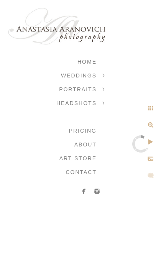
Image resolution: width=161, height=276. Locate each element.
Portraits (78, 89)
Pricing (83, 131)
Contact (81, 172)
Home (87, 62)
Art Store (78, 158)
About (85, 144)
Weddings (79, 75)
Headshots (76, 103)
